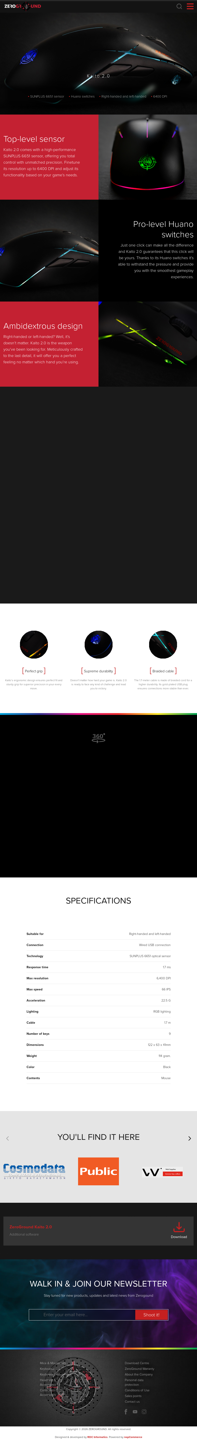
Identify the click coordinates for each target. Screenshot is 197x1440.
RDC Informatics (97, 1437)
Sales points (133, 1396)
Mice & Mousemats (53, 1363)
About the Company (139, 1374)
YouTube (135, 1411)
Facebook (126, 1411)
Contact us (132, 1402)
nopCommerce (133, 1437)
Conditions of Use (137, 1390)
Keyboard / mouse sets (55, 1374)
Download (179, 1237)
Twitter (144, 1411)
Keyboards (47, 1369)
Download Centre (137, 1363)
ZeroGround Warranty (139, 1369)
